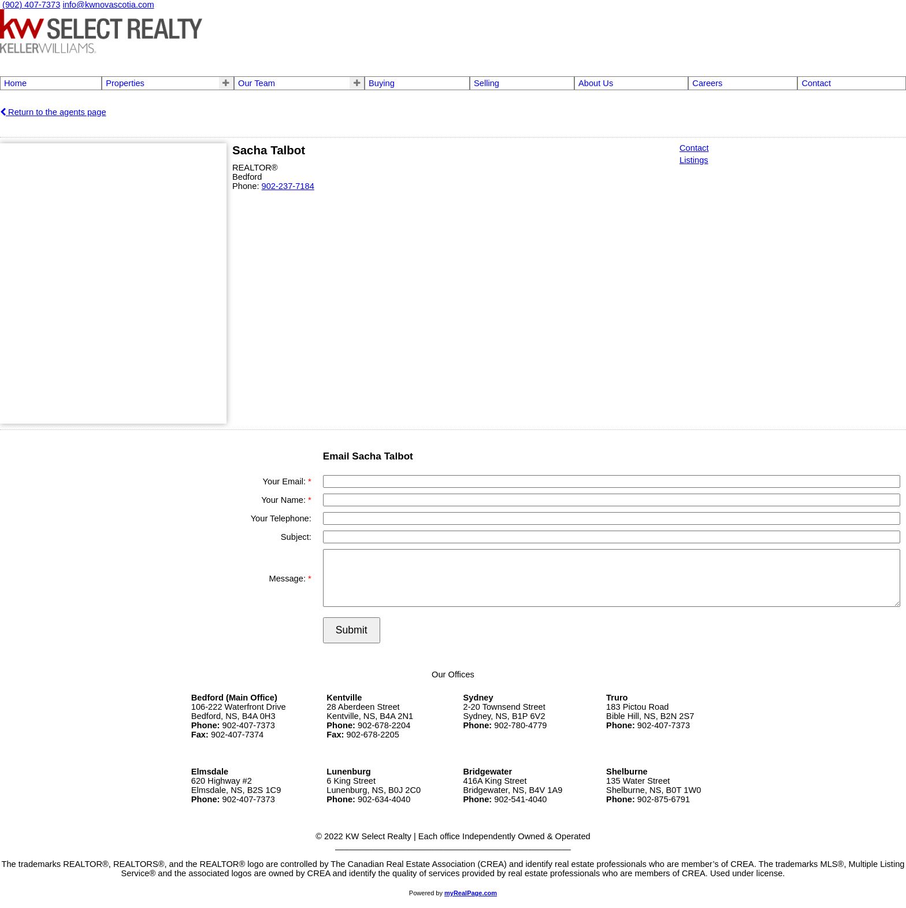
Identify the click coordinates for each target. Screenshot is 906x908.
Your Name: (284, 500)
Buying (382, 83)
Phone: (247, 186)
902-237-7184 (288, 186)
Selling (486, 83)
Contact (816, 83)
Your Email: (285, 481)
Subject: (296, 537)
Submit (351, 630)
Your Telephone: (281, 518)
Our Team (256, 83)
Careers (707, 83)
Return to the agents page (53, 112)
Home (15, 83)
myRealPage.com (470, 893)
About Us (595, 83)
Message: (288, 578)
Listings (694, 160)
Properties (125, 83)
